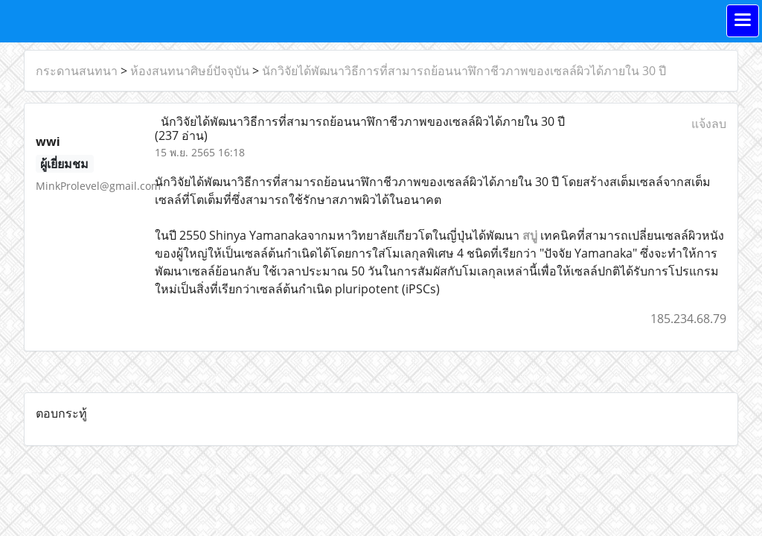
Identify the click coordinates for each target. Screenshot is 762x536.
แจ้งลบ (708, 123)
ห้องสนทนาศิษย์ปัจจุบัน (189, 71)
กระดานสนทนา (77, 71)
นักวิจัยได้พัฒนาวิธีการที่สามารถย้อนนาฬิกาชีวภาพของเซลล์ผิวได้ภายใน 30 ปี (464, 71)
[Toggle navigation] (742, 20)
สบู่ (529, 235)
